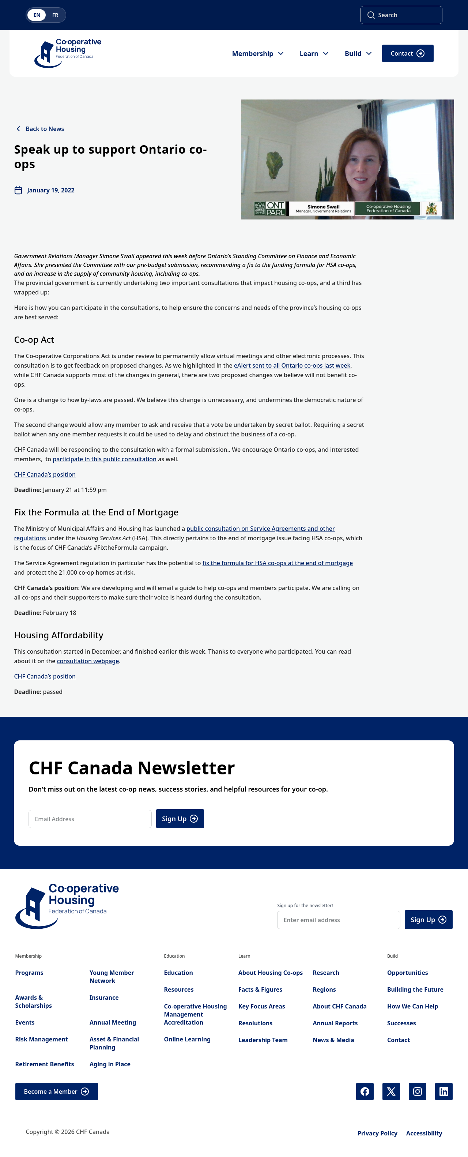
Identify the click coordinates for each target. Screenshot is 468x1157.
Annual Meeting (113, 1022)
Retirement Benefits (44, 1064)
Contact (408, 53)
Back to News (39, 128)
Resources (179, 989)
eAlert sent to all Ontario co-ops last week (292, 365)
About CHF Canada (340, 1006)
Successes (401, 1023)
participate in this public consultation (104, 459)
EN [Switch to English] (36, 14)
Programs (29, 973)
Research (326, 973)
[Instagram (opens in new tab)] (417, 1091)
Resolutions (255, 1023)
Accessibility (424, 1133)
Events (25, 1022)
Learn (315, 53)
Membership (258, 53)
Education (178, 973)
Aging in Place (110, 1064)
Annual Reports (335, 1023)
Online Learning (187, 1039)
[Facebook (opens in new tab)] (365, 1091)
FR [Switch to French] (55, 14)
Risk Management (41, 1039)
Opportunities (407, 973)
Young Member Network (112, 977)
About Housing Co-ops (270, 973)
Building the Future (415, 989)
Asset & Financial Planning (114, 1043)
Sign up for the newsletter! (305, 905)
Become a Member (56, 1091)
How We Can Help (412, 1006)
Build (359, 53)
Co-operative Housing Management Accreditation (195, 1014)
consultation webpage (88, 661)
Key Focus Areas (261, 1006)
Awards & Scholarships (33, 1001)
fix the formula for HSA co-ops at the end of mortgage (278, 563)
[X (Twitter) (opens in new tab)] (391, 1091)
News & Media (333, 1040)
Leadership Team (263, 1040)
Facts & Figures (260, 989)
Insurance (104, 997)
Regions (324, 989)
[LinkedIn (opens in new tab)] (444, 1091)
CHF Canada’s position (45, 474)
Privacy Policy (377, 1133)
